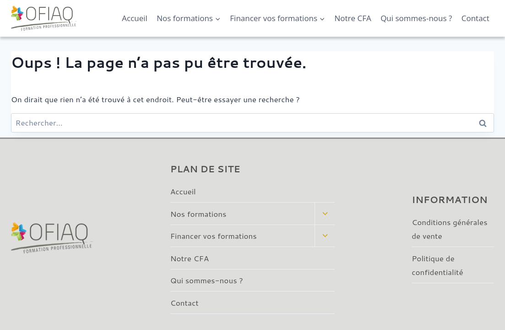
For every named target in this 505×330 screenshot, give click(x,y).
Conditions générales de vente (449, 229)
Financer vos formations (213, 235)
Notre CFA (353, 18)
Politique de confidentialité (437, 265)
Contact (475, 18)
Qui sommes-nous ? (416, 18)
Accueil (134, 18)
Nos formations (198, 213)
